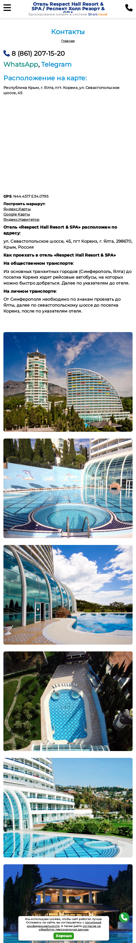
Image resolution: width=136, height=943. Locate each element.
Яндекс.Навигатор (21, 219)
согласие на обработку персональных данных (70, 927)
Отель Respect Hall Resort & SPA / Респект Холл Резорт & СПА (68, 8)
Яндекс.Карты (17, 209)
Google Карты (16, 214)
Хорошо (64, 936)
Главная (68, 41)
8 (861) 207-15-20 (34, 53)
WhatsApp (20, 64)
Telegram (56, 64)
